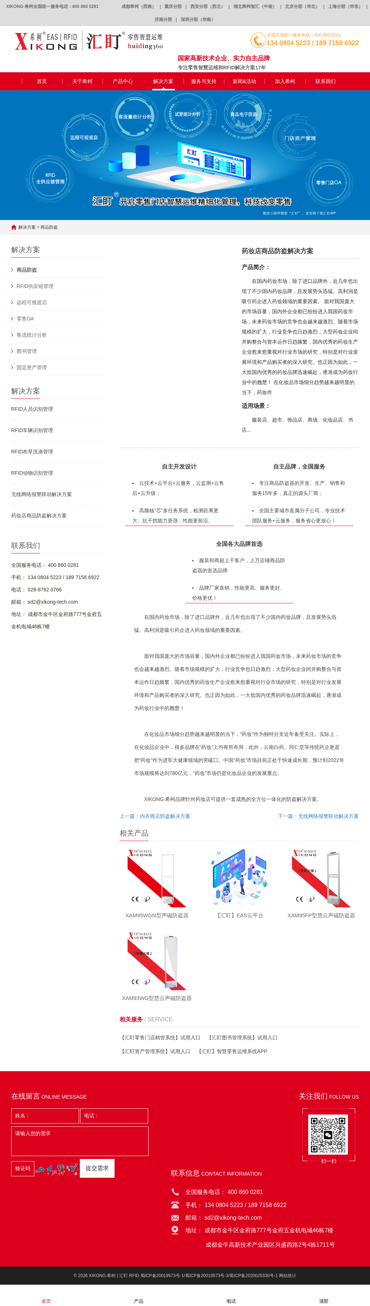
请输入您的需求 (80, 1144)
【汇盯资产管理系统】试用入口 (155, 1054)
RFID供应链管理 (35, 286)
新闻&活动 (244, 81)
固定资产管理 (32, 367)
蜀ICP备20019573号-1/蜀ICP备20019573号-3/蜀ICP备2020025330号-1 (209, 1278)
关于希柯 (82, 81)
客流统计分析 (32, 335)
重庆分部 (173, 6)
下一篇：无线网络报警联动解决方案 (318, 816)
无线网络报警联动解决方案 (41, 494)
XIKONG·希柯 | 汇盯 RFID (114, 1278)
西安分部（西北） (207, 6)
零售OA (25, 319)
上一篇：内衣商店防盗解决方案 (155, 816)
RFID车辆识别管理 (32, 430)
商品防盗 (49, 227)
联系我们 (325, 81)
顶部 (323, 1296)
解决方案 (163, 81)
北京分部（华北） (302, 6)
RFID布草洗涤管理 (32, 451)
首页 (42, 81)
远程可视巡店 (32, 302)
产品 (138, 1296)
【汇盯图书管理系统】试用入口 (242, 1041)
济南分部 (163, 19)
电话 (231, 1296)
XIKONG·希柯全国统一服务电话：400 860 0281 (52, 6)
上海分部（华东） (345, 6)
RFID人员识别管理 (32, 409)
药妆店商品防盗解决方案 (39, 515)
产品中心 (123, 81)
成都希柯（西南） (138, 6)
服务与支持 (203, 81)
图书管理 (27, 351)
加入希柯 (285, 81)
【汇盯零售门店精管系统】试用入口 (160, 1041)
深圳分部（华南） (198, 19)
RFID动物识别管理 (32, 473)
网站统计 (287, 1278)
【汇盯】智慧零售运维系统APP (232, 1054)
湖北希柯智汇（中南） (255, 6)
